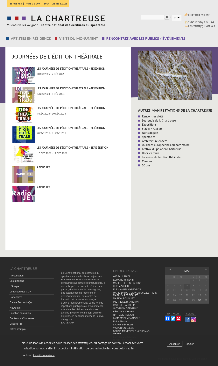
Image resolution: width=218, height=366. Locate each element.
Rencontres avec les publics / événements (145, 38)
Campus (147, 161)
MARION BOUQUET (123, 298)
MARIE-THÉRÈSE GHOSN (127, 283)
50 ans (146, 165)
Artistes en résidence (31, 38)
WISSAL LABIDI (121, 276)
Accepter (174, 343)
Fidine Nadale (120, 321)
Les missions (17, 281)
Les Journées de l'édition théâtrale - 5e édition (71, 68)
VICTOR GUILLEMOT (124, 328)
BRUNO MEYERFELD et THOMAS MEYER (131, 332)
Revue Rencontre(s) (21, 302)
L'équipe (14, 286)
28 (187, 300)
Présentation (17, 275)
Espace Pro (16, 323)
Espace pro (16, 3)
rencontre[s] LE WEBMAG (201, 26)
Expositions (149, 124)
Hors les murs (150, 153)
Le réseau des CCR (20, 291)
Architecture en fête (154, 141)
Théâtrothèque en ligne (201, 22)
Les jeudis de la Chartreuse (159, 120)
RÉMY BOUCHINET (123, 311)
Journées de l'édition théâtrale (161, 157)
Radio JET (43, 167)
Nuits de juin (150, 133)
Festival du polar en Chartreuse (161, 149)
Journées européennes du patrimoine (165, 145)
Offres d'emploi (18, 329)
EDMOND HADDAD (123, 279)
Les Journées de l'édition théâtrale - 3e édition (71, 108)
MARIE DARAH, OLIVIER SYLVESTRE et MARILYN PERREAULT (134, 294)
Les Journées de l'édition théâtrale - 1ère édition (73, 147)
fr (175, 18)
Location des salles (55, 3)
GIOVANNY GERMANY (125, 308)
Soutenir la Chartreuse (22, 318)
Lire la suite (67, 322)
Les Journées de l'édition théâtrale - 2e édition (71, 128)
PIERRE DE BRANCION (125, 301)
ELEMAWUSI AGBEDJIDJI (127, 289)
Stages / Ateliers (152, 129)
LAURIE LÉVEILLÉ (123, 324)
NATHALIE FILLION (123, 315)
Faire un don (33, 3)
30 (199, 300)
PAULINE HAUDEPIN (124, 305)
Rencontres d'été (152, 116)
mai (187, 270)
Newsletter (15, 307)
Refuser (189, 343)
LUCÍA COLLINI (121, 286)
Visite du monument (78, 38)
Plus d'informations (43, 355)
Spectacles (148, 137)
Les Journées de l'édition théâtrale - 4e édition (71, 88)
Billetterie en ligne (198, 15)
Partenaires (16, 297)
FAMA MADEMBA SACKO (126, 318)
